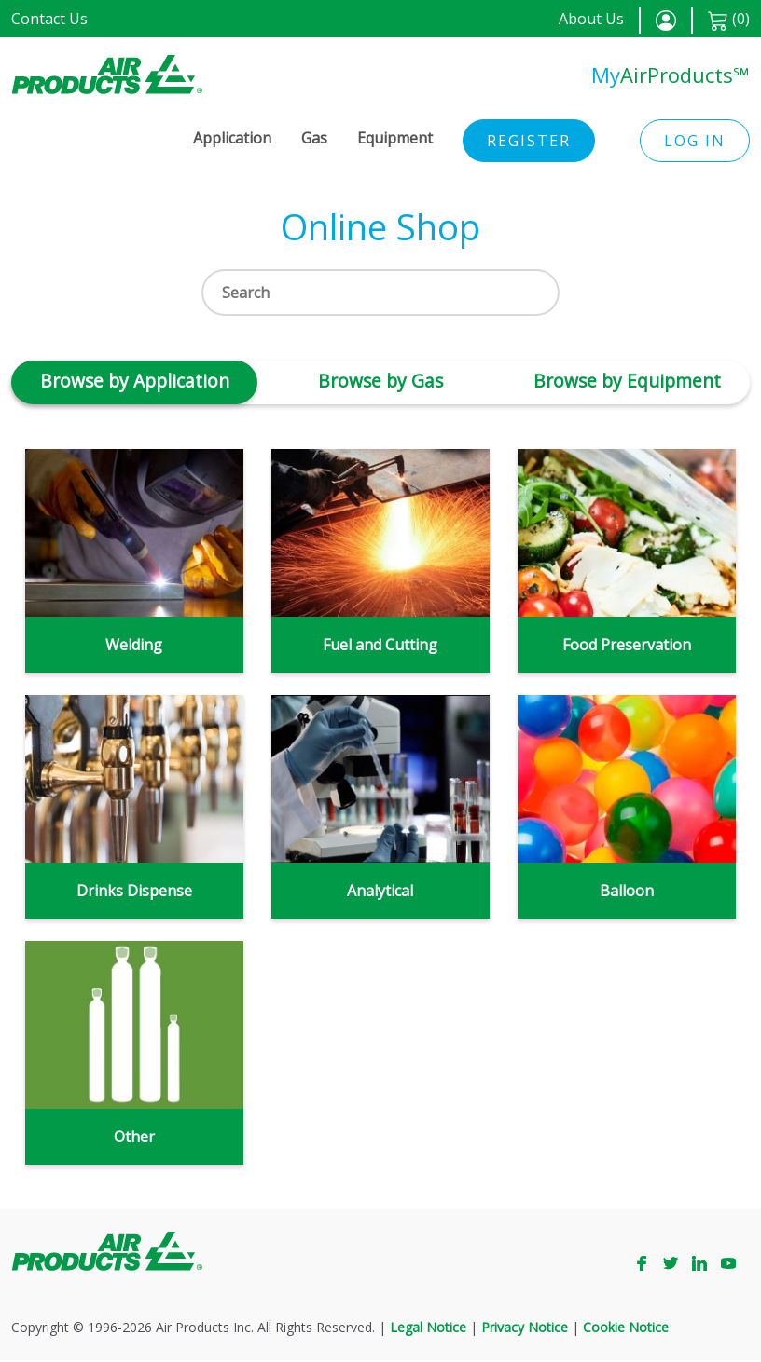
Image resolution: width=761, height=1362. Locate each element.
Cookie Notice (626, 1329)
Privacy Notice (524, 1329)
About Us (591, 18)
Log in (695, 140)
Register (529, 140)
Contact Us (49, 18)
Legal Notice (428, 1329)
